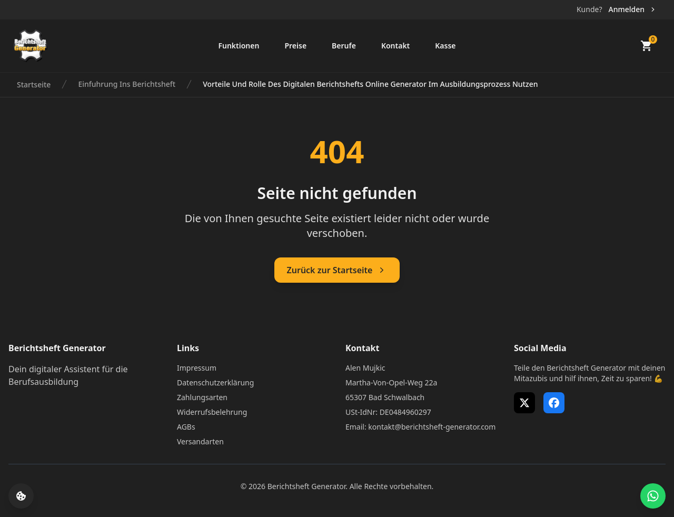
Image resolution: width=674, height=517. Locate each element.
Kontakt (395, 46)
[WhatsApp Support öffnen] (653, 496)
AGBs (186, 427)
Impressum (196, 368)
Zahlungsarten (202, 397)
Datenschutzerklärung (215, 382)
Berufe (344, 46)
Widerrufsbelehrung (212, 412)
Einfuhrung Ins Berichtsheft (126, 84)
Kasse (445, 46)
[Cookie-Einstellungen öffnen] (21, 496)
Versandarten (200, 441)
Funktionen (238, 46)
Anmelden (632, 9)
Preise (295, 46)
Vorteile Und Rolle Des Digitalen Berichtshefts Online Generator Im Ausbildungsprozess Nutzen (370, 84)
